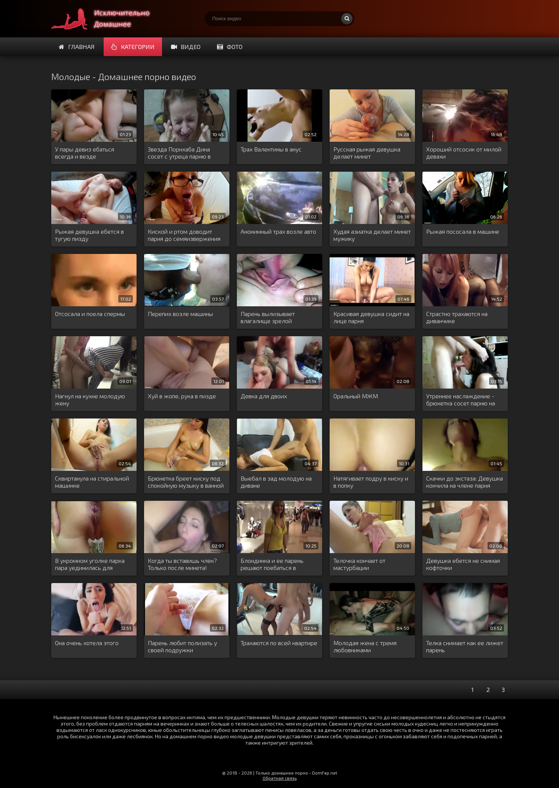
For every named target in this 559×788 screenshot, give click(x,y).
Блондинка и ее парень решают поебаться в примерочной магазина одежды (272, 564)
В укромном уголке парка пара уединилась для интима (90, 564)
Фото (229, 46)
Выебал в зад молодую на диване (276, 482)
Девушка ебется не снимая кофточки (463, 564)
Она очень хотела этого (87, 642)
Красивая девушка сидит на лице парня (371, 317)
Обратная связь (280, 778)
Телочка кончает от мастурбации (359, 564)
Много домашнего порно (107, 18)
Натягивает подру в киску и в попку (370, 482)
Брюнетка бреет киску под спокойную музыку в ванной (186, 482)
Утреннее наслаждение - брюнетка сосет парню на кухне (460, 399)
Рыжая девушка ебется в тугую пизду (89, 235)
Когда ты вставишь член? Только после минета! (182, 564)
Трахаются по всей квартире (279, 642)
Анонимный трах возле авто (278, 231)
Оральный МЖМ (355, 395)
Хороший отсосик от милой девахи (463, 152)
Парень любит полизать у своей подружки (182, 646)
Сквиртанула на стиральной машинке (92, 482)
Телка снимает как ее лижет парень (464, 646)
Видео (186, 46)
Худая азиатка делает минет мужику (372, 235)
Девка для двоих (264, 395)
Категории (133, 46)
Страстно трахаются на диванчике (457, 317)
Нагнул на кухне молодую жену (90, 399)
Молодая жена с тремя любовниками (365, 646)
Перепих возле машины (180, 313)
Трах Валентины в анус (271, 149)
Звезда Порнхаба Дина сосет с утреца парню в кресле (179, 152)
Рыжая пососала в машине (462, 231)
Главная (77, 46)
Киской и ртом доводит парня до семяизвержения (184, 235)
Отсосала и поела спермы (90, 313)
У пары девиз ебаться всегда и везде (84, 152)
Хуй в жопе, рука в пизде (182, 395)
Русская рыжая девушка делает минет (366, 152)
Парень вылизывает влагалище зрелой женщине (268, 317)
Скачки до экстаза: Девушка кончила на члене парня (464, 482)
